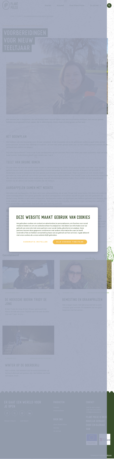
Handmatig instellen (39, 242)
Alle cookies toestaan (73, 242)
